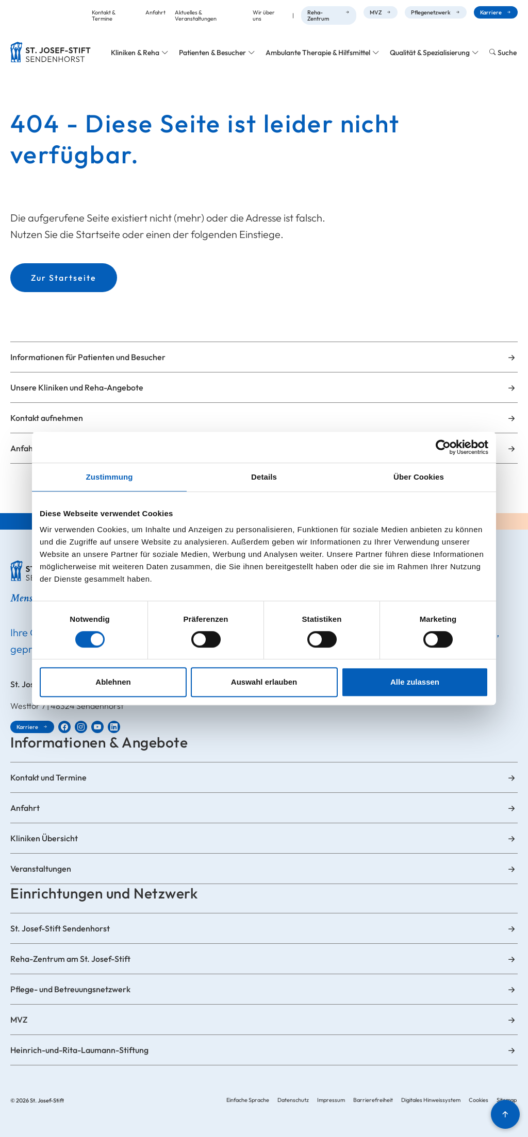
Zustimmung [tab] (109, 476)
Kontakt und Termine (48, 777)
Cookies (478, 1100)
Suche (507, 52)
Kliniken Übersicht (44, 838)
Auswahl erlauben (264, 681)
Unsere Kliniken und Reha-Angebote (76, 387)
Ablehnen (112, 681)
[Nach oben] (505, 1114)
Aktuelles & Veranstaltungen (196, 15)
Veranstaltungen (40, 868)
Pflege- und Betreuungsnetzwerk (70, 989)
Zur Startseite (63, 278)
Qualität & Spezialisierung (430, 52)
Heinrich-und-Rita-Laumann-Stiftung (79, 1050)
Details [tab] (264, 476)
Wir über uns (264, 15)
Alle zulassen (414, 681)
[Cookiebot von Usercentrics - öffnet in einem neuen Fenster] (443, 447)
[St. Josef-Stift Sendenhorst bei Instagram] (81, 727)
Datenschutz (293, 1100)
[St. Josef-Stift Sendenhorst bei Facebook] (64, 727)
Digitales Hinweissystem (430, 1100)
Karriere (491, 12)
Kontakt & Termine (104, 15)
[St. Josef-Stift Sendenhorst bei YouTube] (97, 727)
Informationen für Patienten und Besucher (88, 357)
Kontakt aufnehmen (46, 418)
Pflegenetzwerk (431, 12)
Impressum (331, 1100)
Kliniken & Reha (135, 52)
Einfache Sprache (247, 1100)
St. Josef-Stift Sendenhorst (60, 928)
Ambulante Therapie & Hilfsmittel (318, 52)
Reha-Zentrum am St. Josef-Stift (70, 959)
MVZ (376, 12)
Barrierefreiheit (373, 1100)
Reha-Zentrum (318, 15)
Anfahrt (155, 12)
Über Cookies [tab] (418, 476)
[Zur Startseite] (50, 52)
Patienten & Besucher (212, 52)
